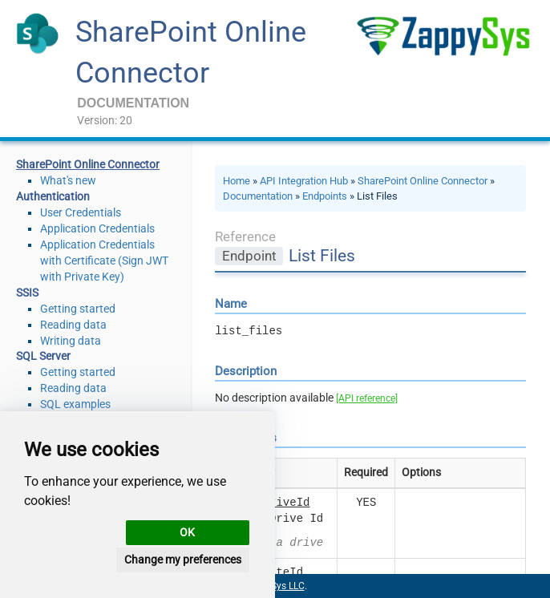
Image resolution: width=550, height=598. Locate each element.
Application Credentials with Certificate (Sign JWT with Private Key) (104, 260)
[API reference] (367, 398)
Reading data (73, 324)
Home (236, 181)
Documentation (258, 196)
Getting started (77, 308)
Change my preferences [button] (182, 559)
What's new (68, 180)
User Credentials (80, 212)
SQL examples (75, 404)
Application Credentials (97, 228)
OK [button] (187, 532)
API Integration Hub (304, 181)
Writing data (70, 340)
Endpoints (324, 196)
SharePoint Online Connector (422, 181)
